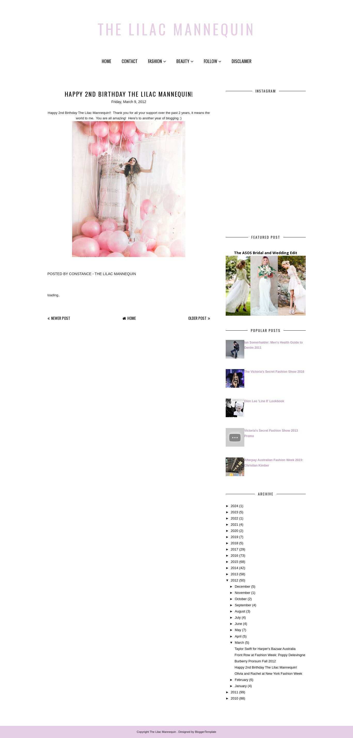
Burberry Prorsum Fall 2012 (255, 661)
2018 (234, 543)
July (238, 617)
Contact (130, 61)
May (238, 630)
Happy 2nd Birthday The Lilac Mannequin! (266, 667)
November (242, 593)
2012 (234, 580)
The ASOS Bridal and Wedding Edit (265, 252)
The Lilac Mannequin (176, 27)
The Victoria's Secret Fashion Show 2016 (274, 372)
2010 (234, 698)
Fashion (157, 61)
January (241, 686)
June (238, 624)
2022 (234, 518)
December (242, 586)
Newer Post (60, 318)
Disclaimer (242, 61)
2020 (234, 530)
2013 (234, 574)
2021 (234, 524)
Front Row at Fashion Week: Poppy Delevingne (270, 655)
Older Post (197, 318)
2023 (234, 512)
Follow (212, 61)
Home (106, 61)
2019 (234, 537)
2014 (234, 568)
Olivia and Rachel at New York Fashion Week (268, 673)
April (238, 636)
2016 (234, 555)
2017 (234, 549)
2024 (234, 506)
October (241, 599)
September (243, 605)
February (241, 680)
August (240, 611)
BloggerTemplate (205, 731)
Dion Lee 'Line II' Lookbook (264, 401)
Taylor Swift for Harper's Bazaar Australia (265, 648)
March (239, 642)
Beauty (184, 61)
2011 (234, 692)
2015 (234, 562)
